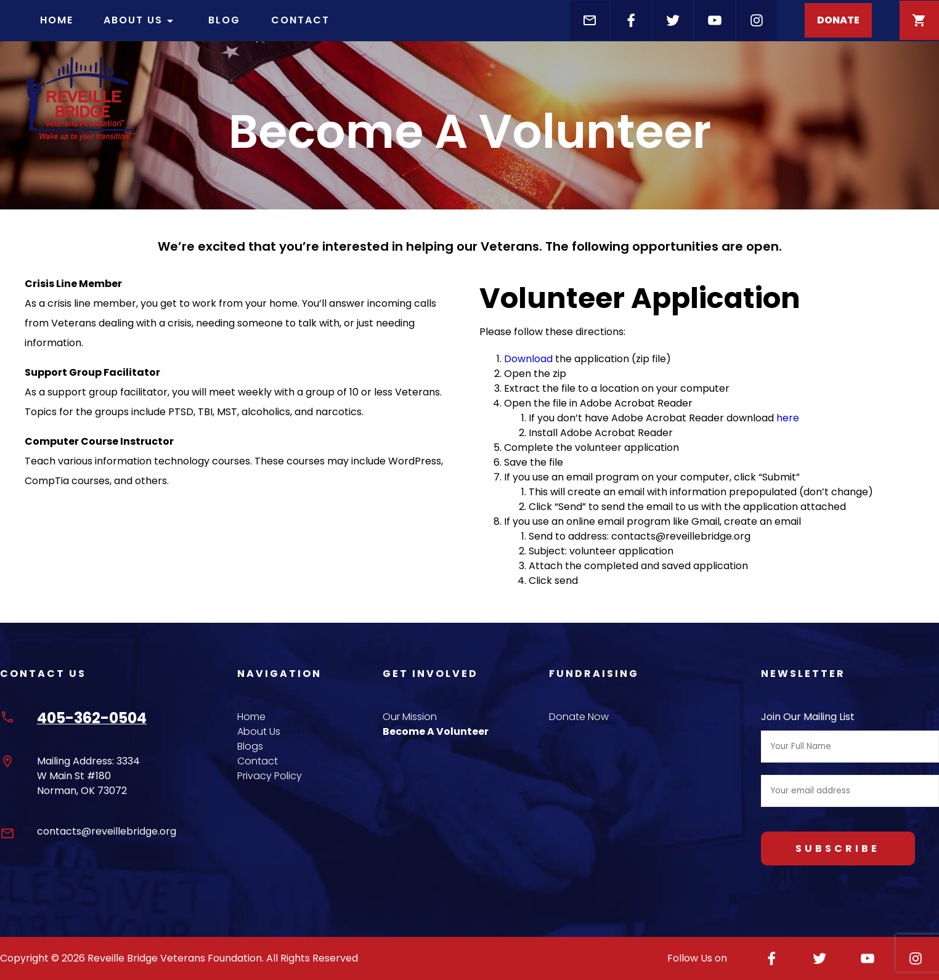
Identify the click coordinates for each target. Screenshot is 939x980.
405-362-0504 (92, 718)
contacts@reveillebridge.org (106, 831)
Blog (224, 20)
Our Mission (410, 717)
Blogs (250, 746)
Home (56, 20)
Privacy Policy (269, 776)
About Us (140, 20)
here (787, 418)
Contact (300, 20)
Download (528, 359)
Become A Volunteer (436, 731)
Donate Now (579, 717)
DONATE (838, 20)
